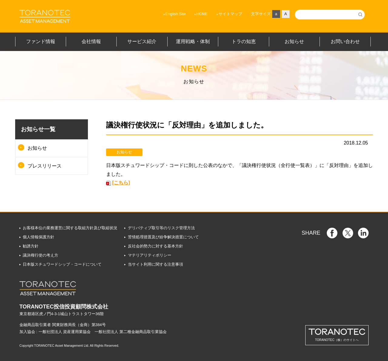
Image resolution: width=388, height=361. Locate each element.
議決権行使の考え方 (40, 255)
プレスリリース (45, 166)
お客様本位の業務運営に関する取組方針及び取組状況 (70, 228)
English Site (175, 14)
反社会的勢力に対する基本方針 (155, 246)
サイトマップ (230, 14)
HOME (202, 14)
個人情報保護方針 (38, 237)
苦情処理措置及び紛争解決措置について (163, 237)
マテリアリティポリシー (149, 255)
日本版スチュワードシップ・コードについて (62, 264)
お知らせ (37, 148)
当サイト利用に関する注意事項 (155, 264)
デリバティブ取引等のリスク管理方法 (161, 228)
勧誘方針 (30, 246)
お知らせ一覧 (38, 129)
